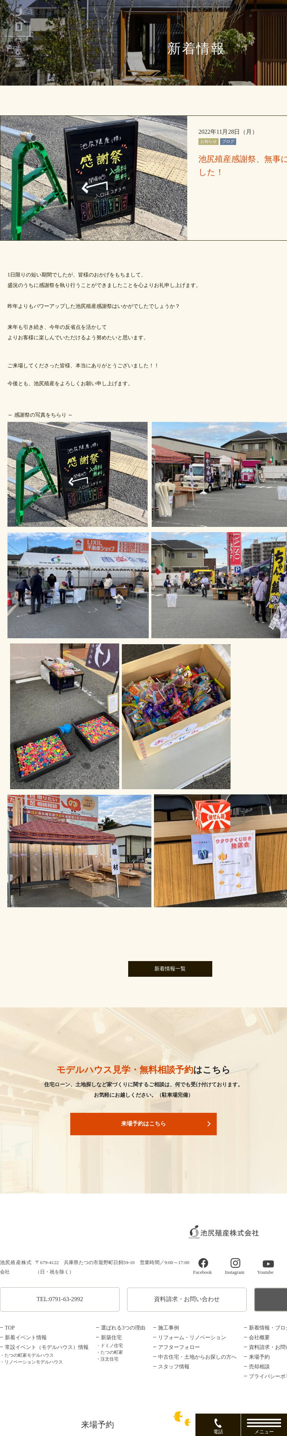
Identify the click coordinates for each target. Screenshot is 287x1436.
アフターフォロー (179, 1347)
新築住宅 (111, 1337)
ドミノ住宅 (112, 1345)
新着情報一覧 (170, 969)
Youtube (265, 1272)
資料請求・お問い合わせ (187, 1299)
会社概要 (259, 1337)
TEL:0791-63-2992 (60, 1299)
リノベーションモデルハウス (33, 1362)
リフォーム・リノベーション (192, 1337)
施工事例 (168, 1328)
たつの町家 (112, 1352)
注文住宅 (109, 1359)
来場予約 (259, 1357)
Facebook (202, 1272)
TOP (10, 1328)
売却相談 (259, 1366)
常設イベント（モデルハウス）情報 (47, 1347)
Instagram (234, 1272)
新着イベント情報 (26, 1337)
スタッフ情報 (173, 1366)
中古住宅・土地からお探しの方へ (197, 1357)
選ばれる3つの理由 (123, 1328)
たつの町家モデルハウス (29, 1355)
